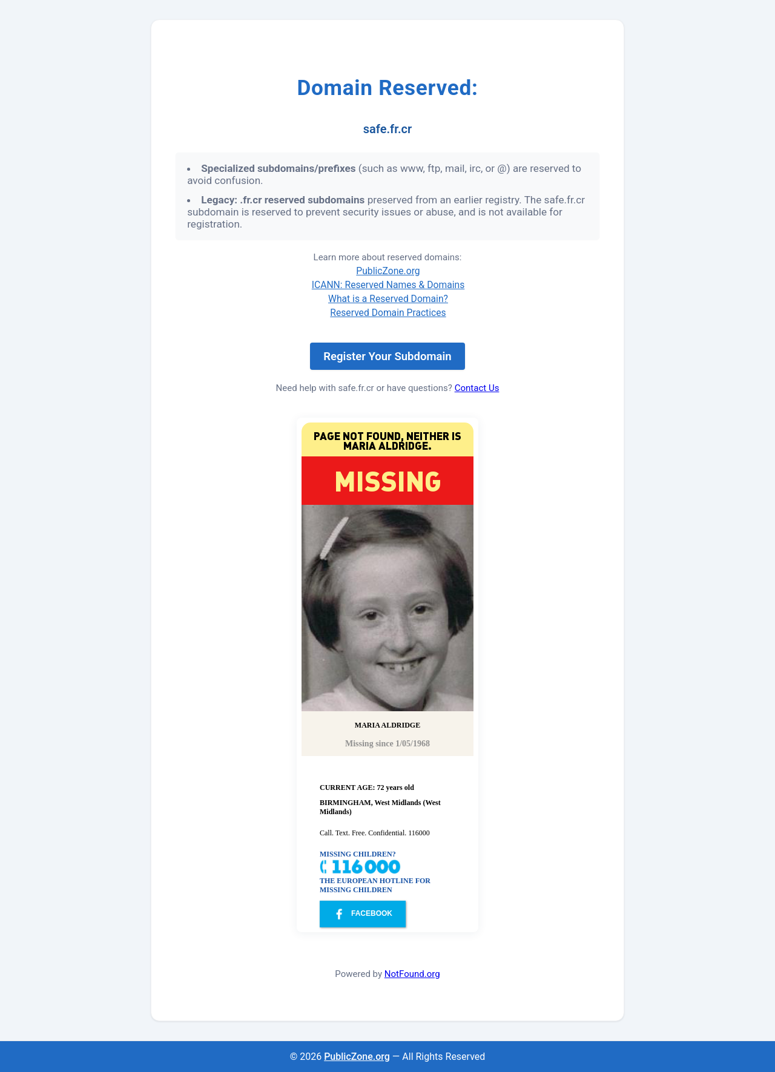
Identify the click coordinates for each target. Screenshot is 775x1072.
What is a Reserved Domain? (388, 298)
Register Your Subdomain (387, 356)
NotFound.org (412, 973)
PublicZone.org (388, 271)
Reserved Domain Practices (388, 312)
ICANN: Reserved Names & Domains (388, 285)
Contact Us (477, 388)
